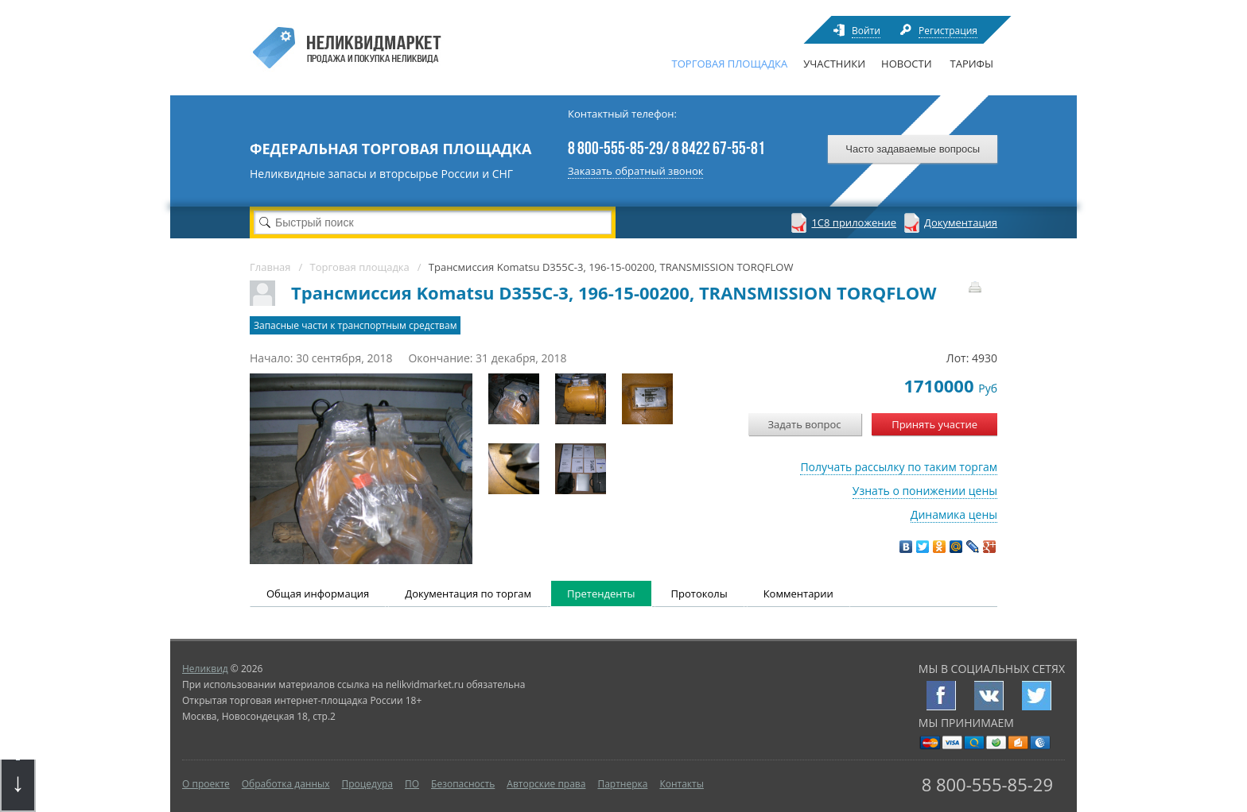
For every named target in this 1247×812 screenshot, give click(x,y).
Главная (270, 267)
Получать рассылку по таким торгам (898, 466)
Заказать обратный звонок (635, 171)
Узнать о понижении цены (925, 490)
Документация (960, 222)
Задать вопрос (804, 424)
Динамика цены (954, 514)
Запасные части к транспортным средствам (355, 325)
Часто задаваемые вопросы (912, 149)
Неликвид (205, 668)
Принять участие (934, 424)
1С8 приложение (853, 222)
